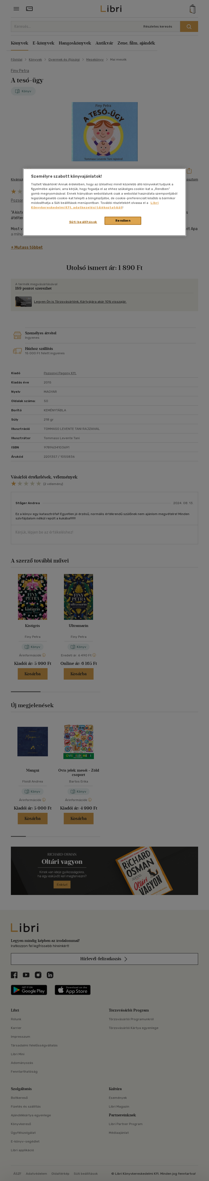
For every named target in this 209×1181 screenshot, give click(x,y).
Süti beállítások (83, 222)
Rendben (123, 220)
